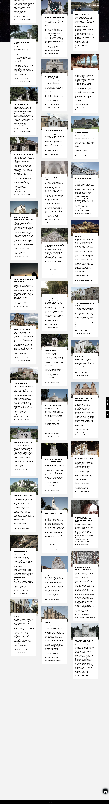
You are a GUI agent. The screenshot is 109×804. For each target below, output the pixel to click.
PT (87, 5)
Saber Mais (88, 802)
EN (89, 5)
